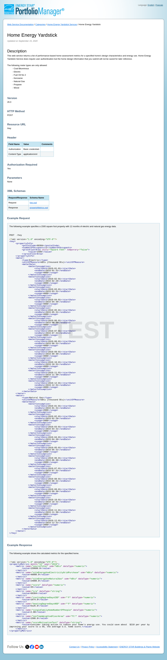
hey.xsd (33, 202)
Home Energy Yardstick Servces (62, 24)
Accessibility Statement (107, 647)
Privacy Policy (87, 647)
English (151, 5)
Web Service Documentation (20, 24)
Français (159, 5)
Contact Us (74, 647)
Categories (40, 24)
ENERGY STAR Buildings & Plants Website (139, 647)
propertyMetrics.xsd (39, 207)
